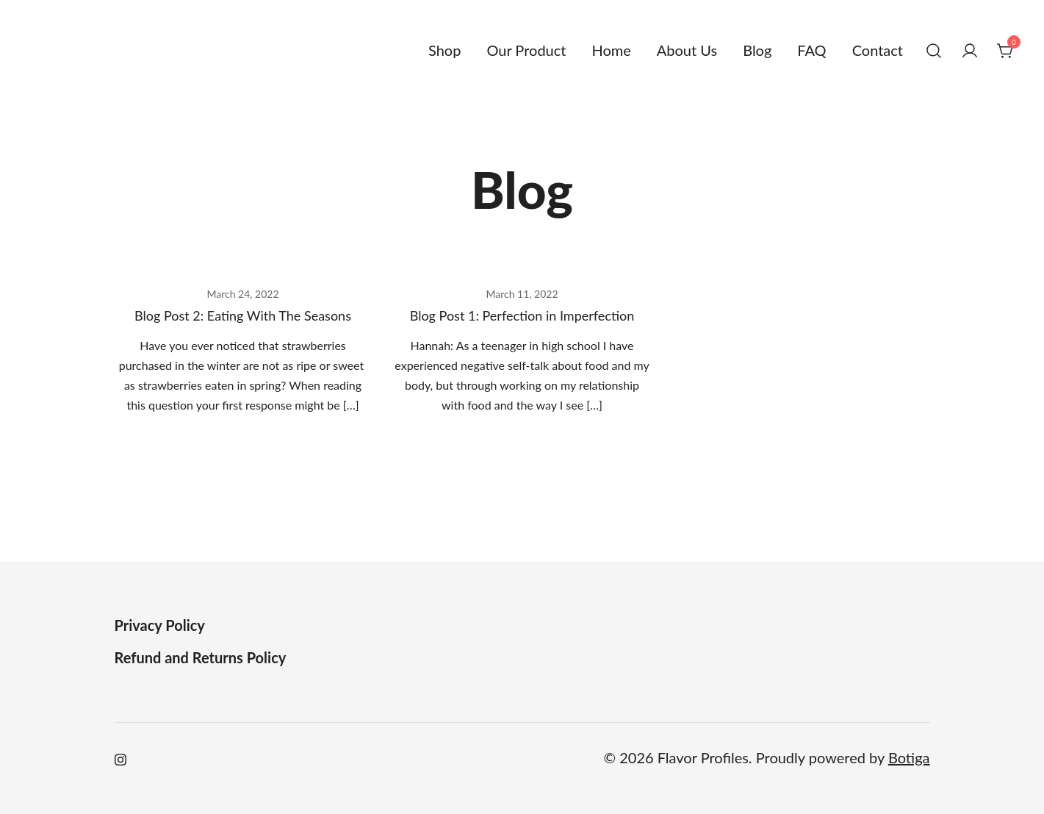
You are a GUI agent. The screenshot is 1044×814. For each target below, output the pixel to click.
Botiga (909, 757)
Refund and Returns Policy (201, 657)
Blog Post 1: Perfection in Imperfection (522, 315)
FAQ (811, 50)
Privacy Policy (160, 625)
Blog (757, 50)
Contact (877, 50)
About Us (687, 50)
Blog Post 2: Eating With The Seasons (242, 315)
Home (610, 50)
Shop (444, 50)
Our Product (526, 50)
